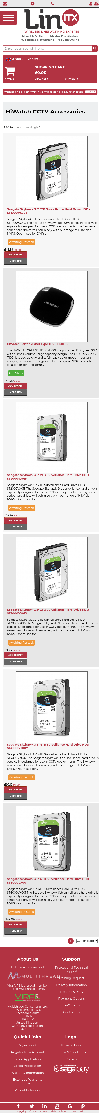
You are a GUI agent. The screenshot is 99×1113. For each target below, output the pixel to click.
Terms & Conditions (71, 1052)
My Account (27, 1045)
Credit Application (27, 1066)
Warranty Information (27, 1073)
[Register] (96, 3)
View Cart (41, 79)
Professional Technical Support (71, 969)
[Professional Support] (32, 3)
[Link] (18, 1107)
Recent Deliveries (27, 1090)
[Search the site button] (95, 48)
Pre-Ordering (71, 1005)
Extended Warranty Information (27, 1081)
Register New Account (27, 1052)
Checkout (71, 79)
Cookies (71, 1059)
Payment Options (71, 998)
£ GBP (15, 60)
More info (16, 261)
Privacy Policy (71, 1045)
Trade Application (27, 1059)
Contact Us (71, 1012)
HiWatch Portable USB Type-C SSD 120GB (37, 344)
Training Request (71, 978)
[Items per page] (87, 941)
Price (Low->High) (27, 127)
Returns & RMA (71, 992)
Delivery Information (71, 985)
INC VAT (33, 59)
